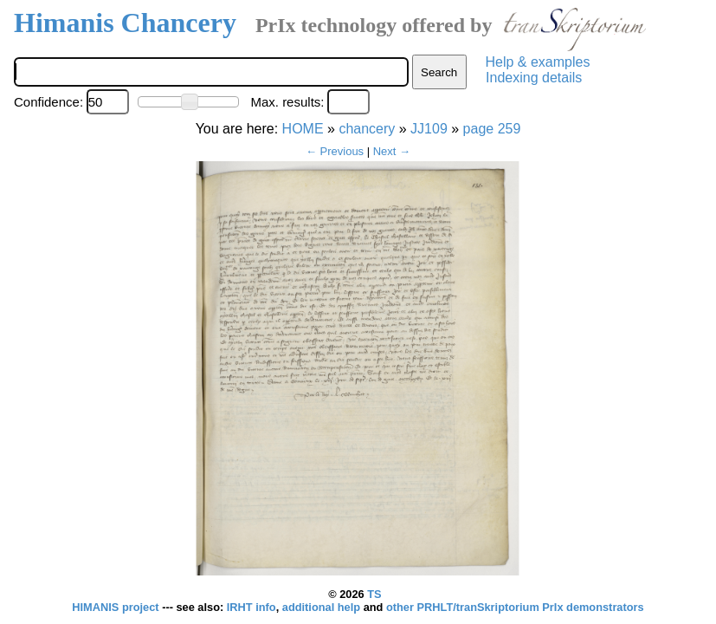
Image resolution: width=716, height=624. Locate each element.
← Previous (335, 151)
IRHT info (251, 607)
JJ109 (429, 128)
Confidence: (48, 101)
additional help (323, 607)
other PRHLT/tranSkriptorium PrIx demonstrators (515, 607)
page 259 (492, 128)
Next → (391, 151)
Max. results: (287, 101)
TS (374, 594)
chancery (367, 128)
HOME (303, 128)
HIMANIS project (117, 607)
